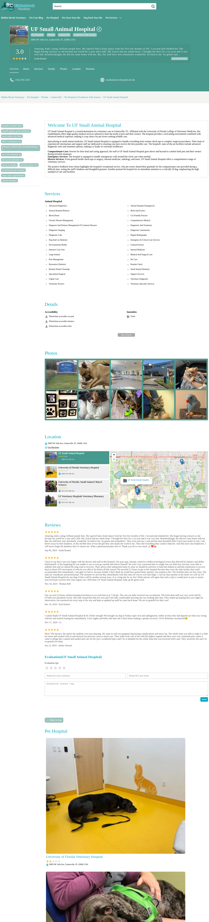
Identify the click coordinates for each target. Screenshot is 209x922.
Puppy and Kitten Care (98, 909)
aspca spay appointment (13, 175)
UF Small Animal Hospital (115, 97)
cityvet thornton (9, 181)
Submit (49, 895)
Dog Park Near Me (93, 17)
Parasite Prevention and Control (71, 909)
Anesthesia (103, 902)
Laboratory (88, 905)
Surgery (149, 909)
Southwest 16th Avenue (85, 35)
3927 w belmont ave (11, 142)
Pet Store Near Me (71, 17)
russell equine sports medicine (16, 131)
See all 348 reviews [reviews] (178, 59)
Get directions (53, 448)
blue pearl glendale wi (12, 160)
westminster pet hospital (13, 170)
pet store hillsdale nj (11, 155)
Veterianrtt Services (86, 902)
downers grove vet (29, 165)
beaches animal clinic (12, 126)
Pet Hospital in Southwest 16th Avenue (82, 97)
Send (204, 700)
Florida (51, 35)
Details (51, 69)
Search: (58, 6)
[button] (137, 493)
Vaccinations (96, 913)
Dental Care (137, 902)
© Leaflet (188, 508)
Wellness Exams (111, 913)
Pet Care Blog (36, 17)
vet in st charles (9, 165)
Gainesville (64, 35)
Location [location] (76, 69)
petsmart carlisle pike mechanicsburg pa (20, 148)
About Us (70, 902)
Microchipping (102, 905)
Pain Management (143, 905)
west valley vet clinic (12, 136)
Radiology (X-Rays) (120, 909)
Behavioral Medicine (120, 902)
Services (38, 69)
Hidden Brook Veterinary (13, 17)
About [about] (26, 69)
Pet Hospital (53, 17)
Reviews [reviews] (90, 69)
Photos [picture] (63, 69)
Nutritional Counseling (121, 905)
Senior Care (137, 909)
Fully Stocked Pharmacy (69, 905)
